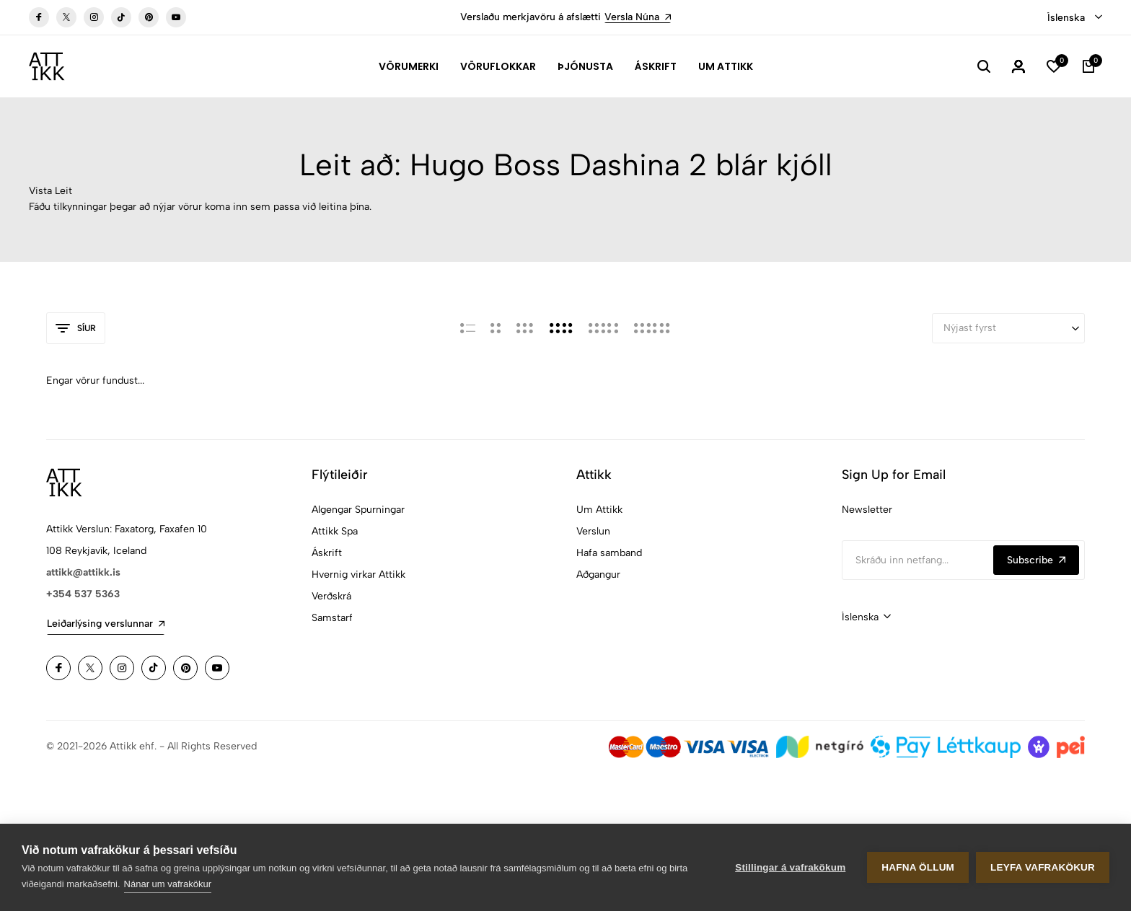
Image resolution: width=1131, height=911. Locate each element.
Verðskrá (331, 596)
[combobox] (1074, 18)
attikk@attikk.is (83, 572)
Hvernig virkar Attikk (358, 574)
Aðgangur (598, 574)
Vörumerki (409, 66)
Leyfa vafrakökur (1042, 867)
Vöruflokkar (498, 66)
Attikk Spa (335, 531)
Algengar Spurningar (358, 509)
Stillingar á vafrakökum (790, 867)
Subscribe (1036, 560)
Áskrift (656, 66)
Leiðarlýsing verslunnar (105, 623)
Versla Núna (637, 17)
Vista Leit (50, 191)
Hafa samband (609, 553)
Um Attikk (725, 66)
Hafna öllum (917, 867)
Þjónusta (585, 66)
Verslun (593, 531)
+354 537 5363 (83, 594)
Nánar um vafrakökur (167, 884)
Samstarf (332, 618)
